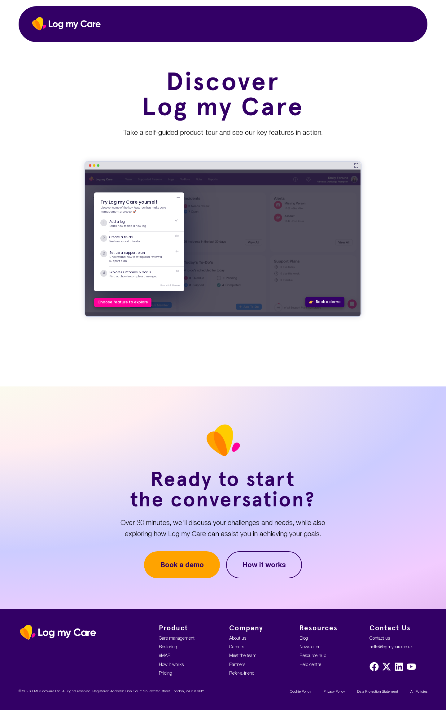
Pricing (165, 673)
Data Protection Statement (377, 691)
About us (237, 638)
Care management (177, 638)
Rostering (168, 646)
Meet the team (242, 655)
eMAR (165, 655)
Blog (304, 638)
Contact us (379, 638)
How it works (264, 564)
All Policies (418, 691)
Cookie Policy (300, 691)
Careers (236, 646)
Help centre (310, 664)
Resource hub (313, 655)
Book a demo (182, 564)
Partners (237, 664)
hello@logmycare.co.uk (391, 646)
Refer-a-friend (242, 673)
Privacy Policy (334, 691)
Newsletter (310, 646)
